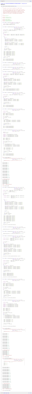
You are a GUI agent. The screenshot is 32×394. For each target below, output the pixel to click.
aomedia (2, 3)
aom (4, 3)
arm (26, 3)
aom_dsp (23, 3)
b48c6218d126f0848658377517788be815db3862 (13, 3)
